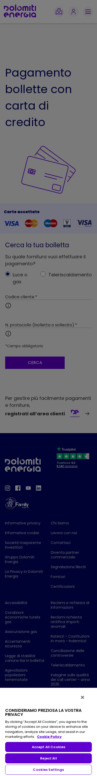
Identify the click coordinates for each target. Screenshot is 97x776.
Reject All (48, 758)
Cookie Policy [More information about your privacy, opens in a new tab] (49, 736)
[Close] (82, 697)
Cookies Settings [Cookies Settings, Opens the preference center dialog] (48, 769)
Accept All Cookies (48, 747)
